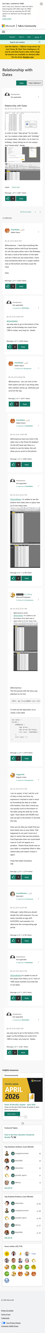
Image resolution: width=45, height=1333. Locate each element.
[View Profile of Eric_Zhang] (28, 594)
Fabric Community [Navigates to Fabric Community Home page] (27, 25)
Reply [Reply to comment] (21, 286)
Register (12, 37)
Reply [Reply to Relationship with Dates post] (21, 198)
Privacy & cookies (7, 1310)
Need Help (16, 187)
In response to (21, 308)
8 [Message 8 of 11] (17, 573)
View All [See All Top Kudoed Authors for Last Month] (8, 1237)
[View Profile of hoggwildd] (20, 774)
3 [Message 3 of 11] (13, 1047)
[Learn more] (12, 1114)
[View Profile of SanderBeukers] (21, 893)
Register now (28, 57)
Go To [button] (37, 37)
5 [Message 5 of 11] (15, 398)
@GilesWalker (12, 321)
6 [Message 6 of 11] (17, 992)
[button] (21, 83)
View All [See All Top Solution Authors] (8, 1187)
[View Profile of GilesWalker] (15, 229)
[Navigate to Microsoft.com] (8, 25)
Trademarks (5, 1318)
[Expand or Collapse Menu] (3, 31)
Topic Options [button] (34, 83)
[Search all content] (25, 42)
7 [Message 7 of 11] (17, 459)
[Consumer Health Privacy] (22, 1326)
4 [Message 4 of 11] (13, 341)
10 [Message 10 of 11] (18, 871)
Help (29, 37)
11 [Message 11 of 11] (18, 753)
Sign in (21, 37)
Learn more (6, 18)
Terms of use (5, 1314)
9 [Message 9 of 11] (17, 935)
